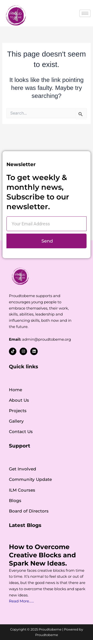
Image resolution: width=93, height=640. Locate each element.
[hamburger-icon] (85, 13)
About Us (19, 400)
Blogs (15, 500)
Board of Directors (29, 511)
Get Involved (22, 468)
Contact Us (21, 431)
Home (15, 389)
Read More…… (21, 601)
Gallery (16, 421)
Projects (18, 410)
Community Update (30, 479)
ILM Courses (22, 490)
